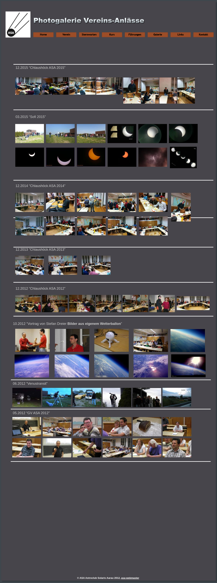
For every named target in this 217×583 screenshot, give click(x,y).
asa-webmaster (130, 577)
